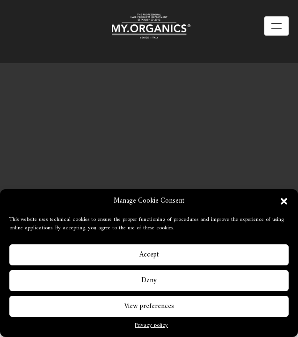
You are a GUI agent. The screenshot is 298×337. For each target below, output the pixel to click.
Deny (149, 280)
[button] (284, 201)
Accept (149, 255)
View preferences (149, 306)
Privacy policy (151, 326)
